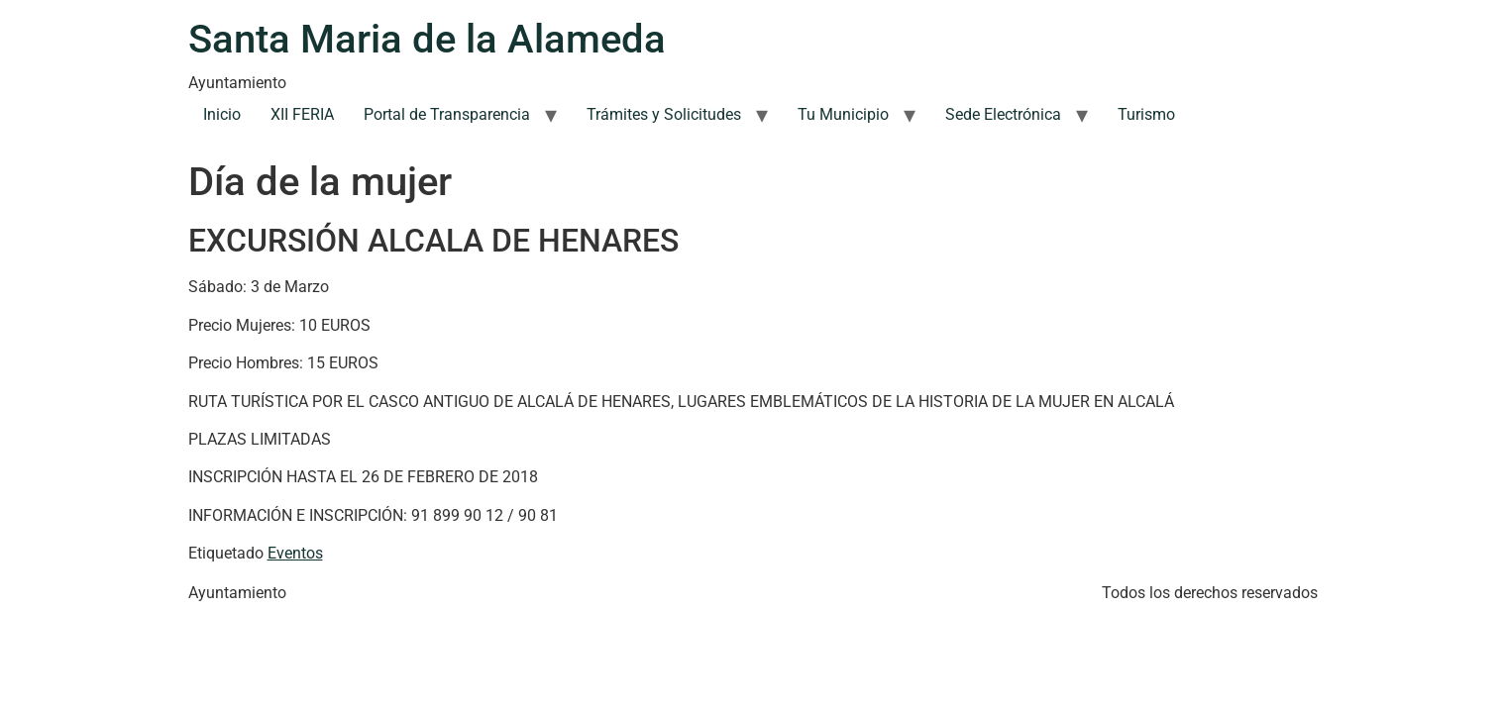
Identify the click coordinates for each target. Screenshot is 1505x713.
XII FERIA (302, 114)
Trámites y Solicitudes (664, 114)
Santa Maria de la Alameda (427, 39)
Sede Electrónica (1003, 114)
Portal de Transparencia (447, 114)
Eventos (295, 553)
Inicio (222, 114)
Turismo (1146, 114)
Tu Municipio (843, 114)
